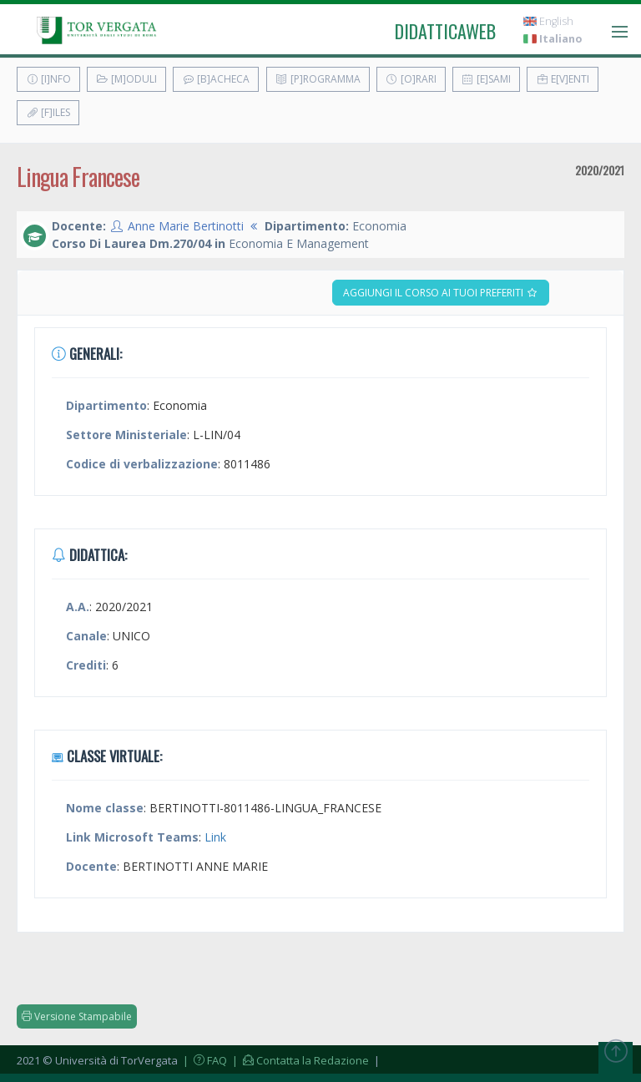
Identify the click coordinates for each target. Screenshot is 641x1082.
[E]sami (486, 79)
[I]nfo (48, 79)
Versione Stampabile (77, 1016)
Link (215, 837)
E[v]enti (562, 79)
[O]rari (411, 79)
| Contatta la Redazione (299, 1060)
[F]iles (48, 112)
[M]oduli (126, 79)
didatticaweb (445, 31)
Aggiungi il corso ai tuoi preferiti (440, 293)
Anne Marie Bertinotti (186, 226)
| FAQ (203, 1060)
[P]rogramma (318, 79)
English (548, 21)
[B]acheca (216, 79)
